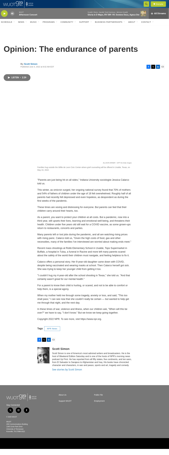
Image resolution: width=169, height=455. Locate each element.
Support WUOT (65, 407)
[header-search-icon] (147, 7)
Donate (161, 7)
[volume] (12, 20)
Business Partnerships (108, 28)
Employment (99, 407)
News (21, 28)
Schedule (6, 28)
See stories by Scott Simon (67, 375)
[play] (4, 19)
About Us (62, 401)
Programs (49, 28)
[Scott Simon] (43, 361)
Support (84, 28)
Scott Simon (30, 70)
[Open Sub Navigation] (14, 28)
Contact (146, 28)
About (131, 28)
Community (67, 28)
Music (33, 28)
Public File (98, 401)
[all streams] (158, 19)
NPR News (52, 335)
